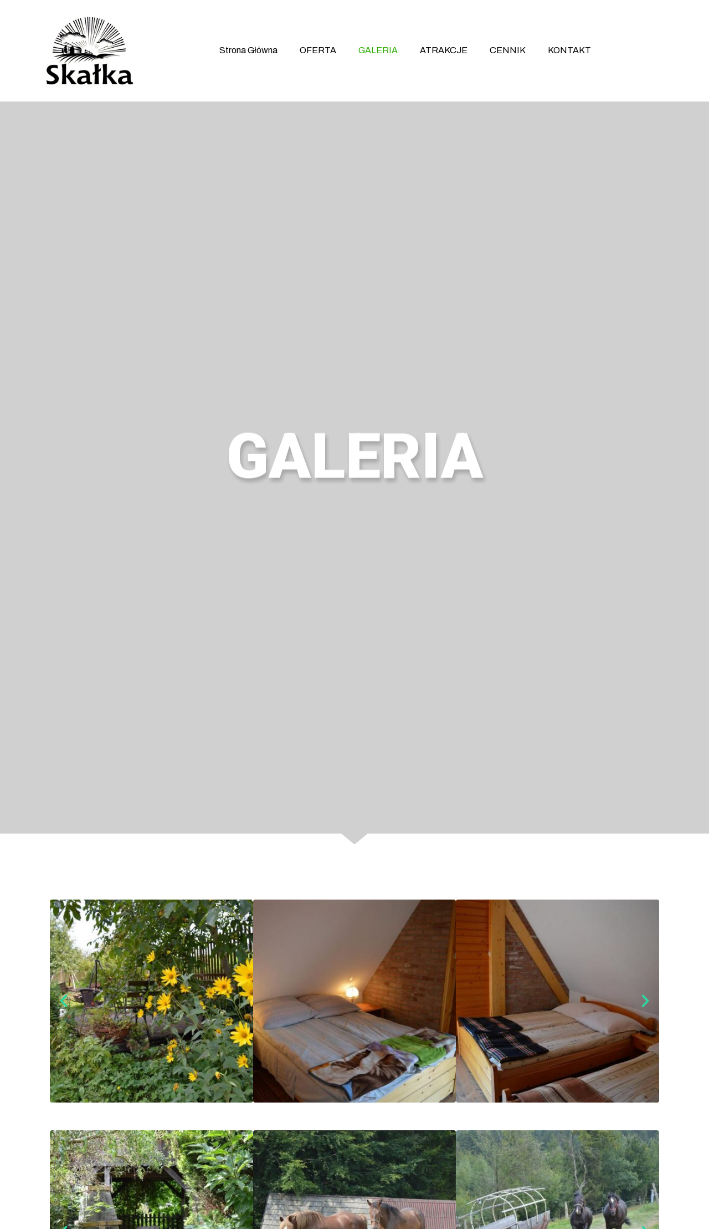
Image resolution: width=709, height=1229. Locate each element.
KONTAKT (569, 50)
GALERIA (378, 50)
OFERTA (318, 50)
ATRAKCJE (443, 50)
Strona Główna (248, 50)
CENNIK (508, 50)
